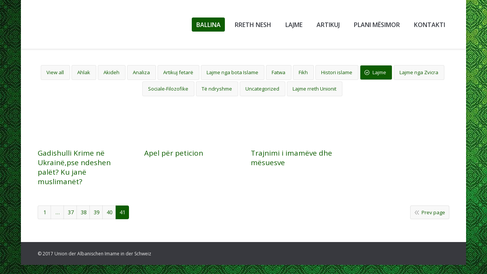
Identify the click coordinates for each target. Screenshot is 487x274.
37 (71, 212)
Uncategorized (262, 88)
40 (110, 212)
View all (55, 72)
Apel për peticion (173, 154)
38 (84, 212)
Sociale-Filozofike (168, 88)
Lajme (379, 72)
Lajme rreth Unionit (314, 88)
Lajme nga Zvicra (418, 72)
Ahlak (83, 72)
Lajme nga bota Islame (232, 72)
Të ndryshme (217, 88)
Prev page (433, 212)
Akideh (111, 72)
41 (122, 212)
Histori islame (336, 72)
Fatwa (278, 72)
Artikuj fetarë (178, 72)
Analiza (141, 72)
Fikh (303, 72)
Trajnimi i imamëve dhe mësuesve (291, 167)
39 (97, 212)
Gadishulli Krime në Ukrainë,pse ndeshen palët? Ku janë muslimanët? (74, 167)
